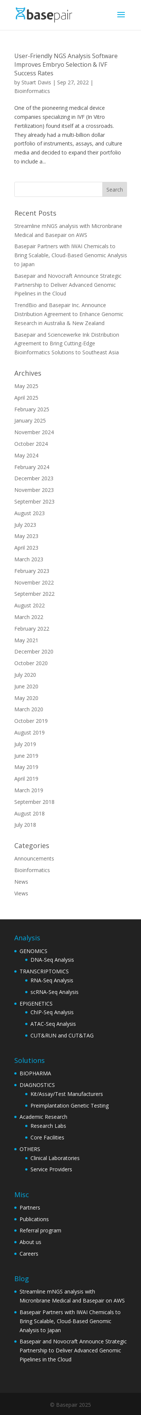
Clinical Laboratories (55, 1158)
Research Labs (48, 1125)
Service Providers (51, 1169)
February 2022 (31, 628)
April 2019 (26, 778)
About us (30, 1242)
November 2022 (34, 582)
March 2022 (28, 617)
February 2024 (31, 467)
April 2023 (26, 547)
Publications (34, 1219)
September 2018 (34, 801)
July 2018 (25, 824)
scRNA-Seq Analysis (54, 991)
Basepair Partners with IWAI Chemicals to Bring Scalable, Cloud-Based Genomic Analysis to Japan (70, 255)
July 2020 (25, 674)
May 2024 (26, 455)
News (21, 881)
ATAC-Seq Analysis (53, 1023)
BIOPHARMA (35, 1073)
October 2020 (31, 663)
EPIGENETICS (36, 1003)
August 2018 (29, 813)
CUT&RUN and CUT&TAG (62, 1035)
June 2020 (26, 686)
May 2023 (26, 536)
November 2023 (34, 489)
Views (21, 893)
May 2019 (26, 766)
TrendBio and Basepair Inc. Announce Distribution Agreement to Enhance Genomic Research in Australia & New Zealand (68, 314)
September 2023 (34, 501)
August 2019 (29, 732)
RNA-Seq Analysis (51, 980)
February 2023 (31, 570)
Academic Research (43, 1116)
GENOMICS (33, 951)
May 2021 (26, 640)
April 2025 (26, 397)
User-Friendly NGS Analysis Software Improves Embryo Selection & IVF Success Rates (66, 64)
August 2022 (29, 605)
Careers (29, 1253)
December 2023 (33, 478)
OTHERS (30, 1149)
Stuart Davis (36, 82)
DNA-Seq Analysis (52, 959)
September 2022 (34, 593)
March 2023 (28, 559)
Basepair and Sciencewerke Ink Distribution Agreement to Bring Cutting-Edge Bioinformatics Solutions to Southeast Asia (66, 343)
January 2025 (30, 420)
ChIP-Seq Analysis (52, 1012)
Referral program (40, 1230)
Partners (30, 1207)
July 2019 (25, 744)
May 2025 (26, 386)
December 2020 (33, 651)
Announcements (34, 858)
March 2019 (28, 790)
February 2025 (31, 409)
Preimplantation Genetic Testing (69, 1105)
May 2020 (26, 698)
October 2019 (31, 720)
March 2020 (28, 709)
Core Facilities (47, 1137)
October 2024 (31, 443)
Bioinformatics (32, 90)
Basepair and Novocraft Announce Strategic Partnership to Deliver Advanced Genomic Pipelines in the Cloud (67, 284)
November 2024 (34, 432)
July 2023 (25, 524)
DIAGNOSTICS (37, 1084)
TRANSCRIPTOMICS (44, 971)
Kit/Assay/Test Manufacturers (66, 1093)
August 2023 (29, 513)
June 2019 (26, 755)
